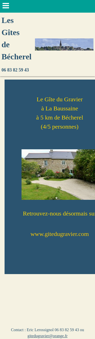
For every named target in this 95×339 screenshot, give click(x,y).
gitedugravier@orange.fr (47, 336)
